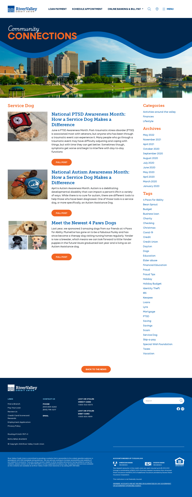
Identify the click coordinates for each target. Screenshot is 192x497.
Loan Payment (57, 9)
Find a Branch (14, 404)
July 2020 (148, 162)
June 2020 (149, 167)
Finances (148, 116)
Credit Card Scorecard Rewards (18, 416)
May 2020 (149, 172)
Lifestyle (148, 121)
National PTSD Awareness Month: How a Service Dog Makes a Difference (88, 119)
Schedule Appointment (87, 9)
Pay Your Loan (14, 408)
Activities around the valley (159, 111)
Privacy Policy (14, 426)
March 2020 (150, 181)
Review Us (12, 411)
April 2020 (149, 176)
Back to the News (96, 369)
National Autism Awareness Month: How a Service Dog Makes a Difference (90, 177)
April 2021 (148, 144)
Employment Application (19, 422)
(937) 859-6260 (50, 407)
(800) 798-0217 (49, 409)
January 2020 (151, 186)
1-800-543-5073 (85, 404)
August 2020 (150, 158)
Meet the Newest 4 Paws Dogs (83, 223)
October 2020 (151, 148)
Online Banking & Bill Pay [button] (124, 9)
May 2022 (148, 134)
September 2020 (153, 153)
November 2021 (152, 139)
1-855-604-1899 (85, 416)
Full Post (61, 162)
